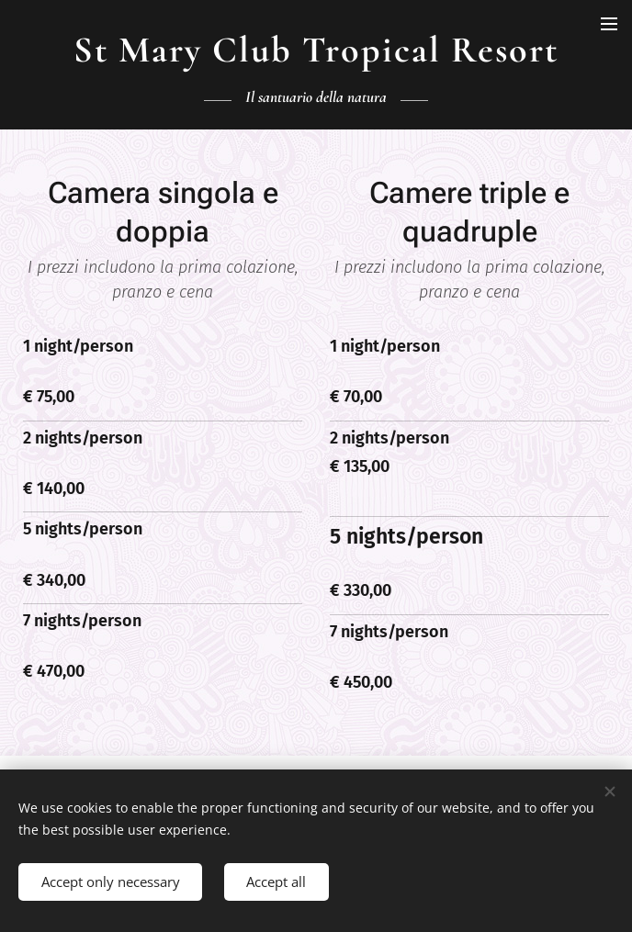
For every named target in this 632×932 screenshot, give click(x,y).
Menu (609, 24)
